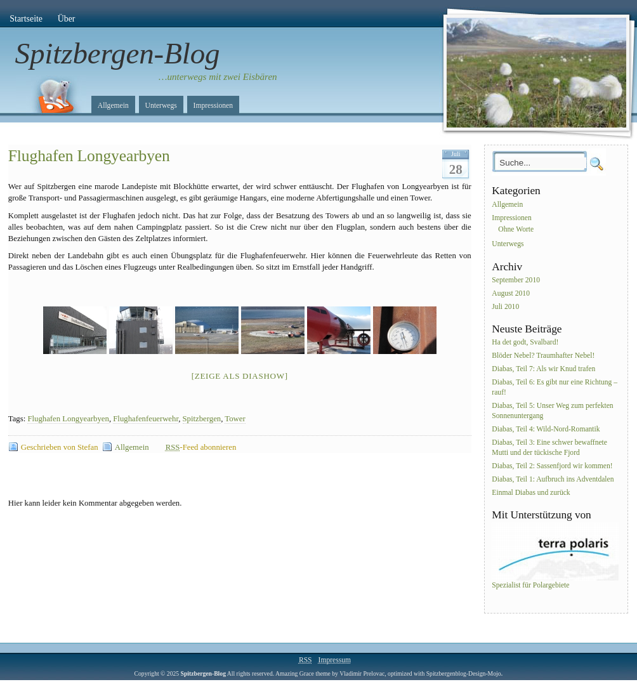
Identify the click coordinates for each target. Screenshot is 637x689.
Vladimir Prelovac (361, 673)
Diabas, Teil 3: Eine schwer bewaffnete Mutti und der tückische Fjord (549, 447)
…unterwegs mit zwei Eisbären (218, 77)
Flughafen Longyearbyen (89, 156)
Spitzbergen (202, 418)
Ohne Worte (516, 229)
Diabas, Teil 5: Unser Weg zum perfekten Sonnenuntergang (552, 411)
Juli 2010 (505, 307)
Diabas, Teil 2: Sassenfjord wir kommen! (552, 466)
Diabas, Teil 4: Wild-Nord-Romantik (546, 429)
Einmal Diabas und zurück (531, 493)
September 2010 (516, 280)
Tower (235, 418)
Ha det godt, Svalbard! (525, 343)
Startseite (26, 18)
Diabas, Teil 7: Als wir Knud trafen (543, 369)
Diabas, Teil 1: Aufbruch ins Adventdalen (553, 479)
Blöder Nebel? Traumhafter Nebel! (543, 356)
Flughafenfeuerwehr (145, 418)
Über (67, 18)
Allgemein (113, 106)
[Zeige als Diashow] (240, 376)
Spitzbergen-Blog (117, 53)
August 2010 (511, 293)
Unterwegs (161, 106)
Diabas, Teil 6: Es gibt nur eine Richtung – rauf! (554, 387)
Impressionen (213, 106)
